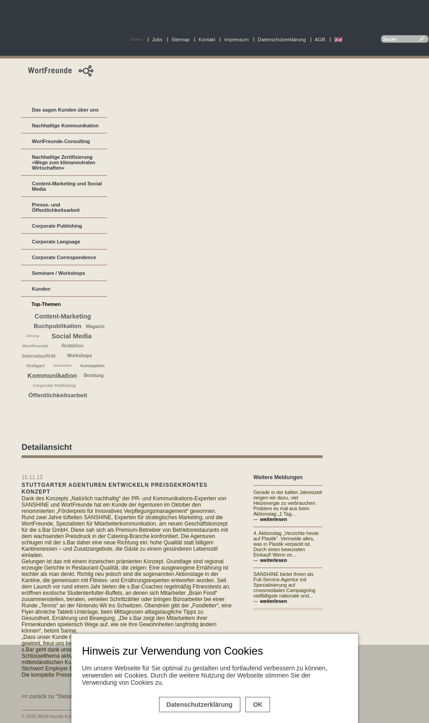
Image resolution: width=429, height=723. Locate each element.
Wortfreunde (35, 345)
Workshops (79, 355)
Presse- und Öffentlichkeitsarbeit (56, 207)
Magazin (95, 326)
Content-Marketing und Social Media (67, 186)
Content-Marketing (63, 316)
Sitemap (181, 39)
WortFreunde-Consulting (61, 141)
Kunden (41, 289)
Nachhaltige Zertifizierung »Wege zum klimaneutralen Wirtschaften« (63, 162)
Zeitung (32, 336)
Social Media (72, 336)
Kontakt (207, 39)
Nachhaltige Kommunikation (65, 125)
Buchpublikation (57, 326)
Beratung (94, 375)
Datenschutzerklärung (282, 39)
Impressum (236, 39)
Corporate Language (56, 241)
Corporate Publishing (57, 226)
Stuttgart (35, 365)
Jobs (157, 39)
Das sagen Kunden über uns (65, 109)
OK (257, 704)
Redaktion (73, 345)
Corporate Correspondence (64, 257)
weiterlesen (273, 519)
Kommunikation (52, 375)
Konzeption (92, 365)
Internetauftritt (38, 356)
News (137, 39)
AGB (320, 39)
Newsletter (62, 366)
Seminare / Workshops (58, 273)
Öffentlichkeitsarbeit (57, 395)
